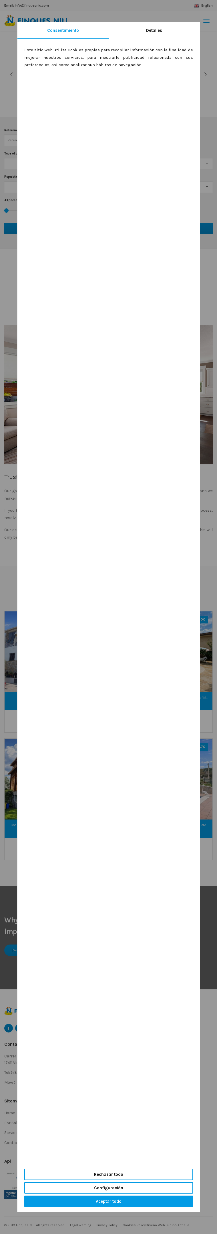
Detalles (154, 30)
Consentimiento (63, 30)
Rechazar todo (108, 1174)
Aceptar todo (109, 1201)
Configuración (108, 1187)
